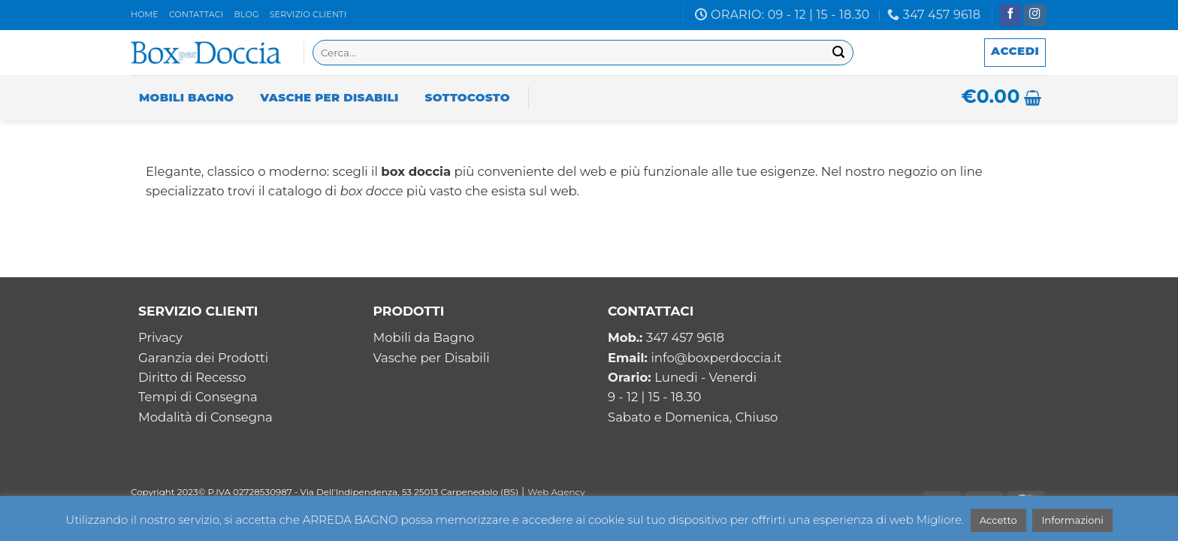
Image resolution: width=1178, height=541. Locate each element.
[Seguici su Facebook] (1010, 15)
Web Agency (556, 491)
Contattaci (196, 14)
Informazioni (1072, 520)
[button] (1015, 52)
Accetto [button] (998, 520)
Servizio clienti (308, 14)
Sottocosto (467, 97)
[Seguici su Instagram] (1035, 15)
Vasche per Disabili (329, 97)
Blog (246, 14)
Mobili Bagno (186, 97)
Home (145, 14)
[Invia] (839, 53)
